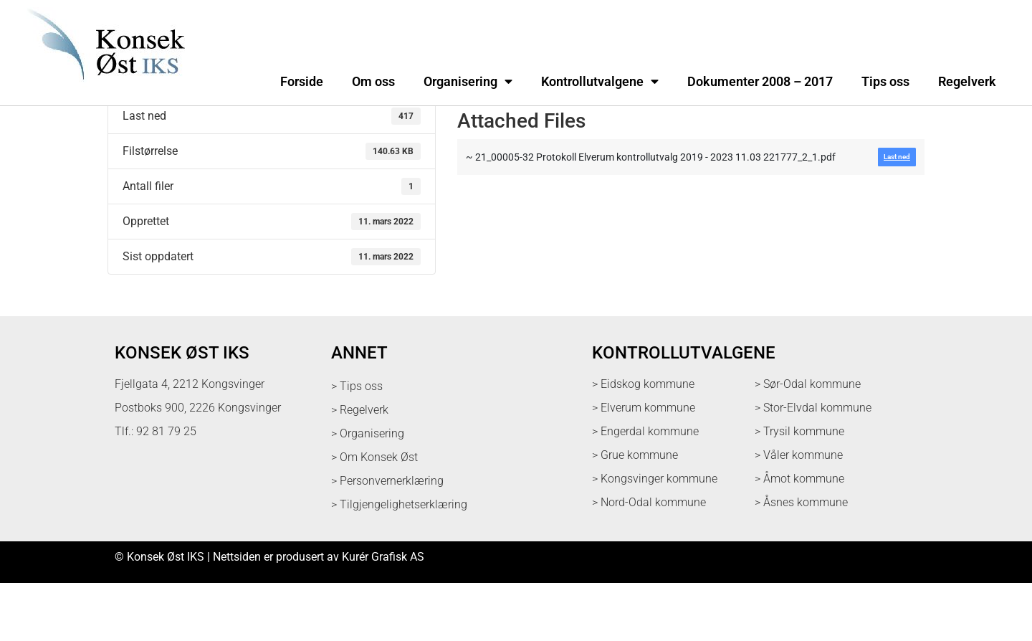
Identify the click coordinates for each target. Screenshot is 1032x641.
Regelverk (967, 82)
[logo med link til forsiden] (103, 89)
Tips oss (885, 82)
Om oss (373, 82)
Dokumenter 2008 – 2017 (760, 82)
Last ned (129, 136)
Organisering (468, 81)
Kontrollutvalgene (600, 81)
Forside (301, 82)
